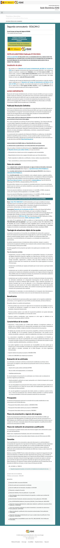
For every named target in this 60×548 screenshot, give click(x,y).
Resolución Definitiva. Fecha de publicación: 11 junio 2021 (22, 492)
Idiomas (57, 9)
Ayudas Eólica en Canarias (23, 18)
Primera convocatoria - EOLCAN (15, 475)
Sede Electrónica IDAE (49, 8)
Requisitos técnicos (39, 541)
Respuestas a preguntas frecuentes (17, 490)
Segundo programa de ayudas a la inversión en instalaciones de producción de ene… (30, 469)
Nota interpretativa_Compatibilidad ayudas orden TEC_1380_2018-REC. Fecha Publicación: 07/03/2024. (29, 519)
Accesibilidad (30, 541)
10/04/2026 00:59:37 (54, 5)
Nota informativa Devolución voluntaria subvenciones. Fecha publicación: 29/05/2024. (28, 498)
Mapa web (47, 541)
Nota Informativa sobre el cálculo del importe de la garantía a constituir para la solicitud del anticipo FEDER (29, 496)
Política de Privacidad (15, 541)
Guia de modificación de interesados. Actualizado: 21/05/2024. (23, 487)
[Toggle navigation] (2, 12)
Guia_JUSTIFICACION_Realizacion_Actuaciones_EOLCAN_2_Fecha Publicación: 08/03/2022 (29, 501)
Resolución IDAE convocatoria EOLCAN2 (18, 482)
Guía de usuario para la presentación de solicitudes (20, 485)
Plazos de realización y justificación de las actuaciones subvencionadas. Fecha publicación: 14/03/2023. (29, 512)
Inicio (7, 18)
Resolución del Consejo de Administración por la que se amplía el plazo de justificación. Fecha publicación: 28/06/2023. (30, 515)
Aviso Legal (24, 541)
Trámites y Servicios (13, 16)
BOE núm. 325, (23, 216)
